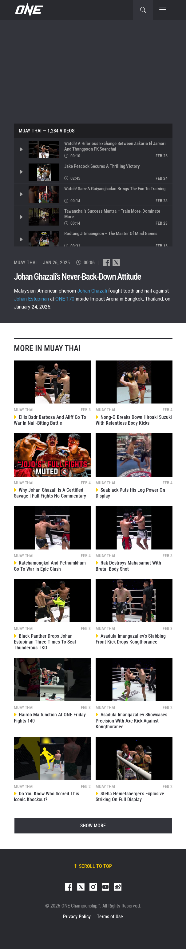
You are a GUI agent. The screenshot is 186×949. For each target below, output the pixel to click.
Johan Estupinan (31, 299)
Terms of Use (110, 916)
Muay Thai (30, 130)
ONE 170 (64, 299)
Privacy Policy (77, 916)
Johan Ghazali (92, 291)
